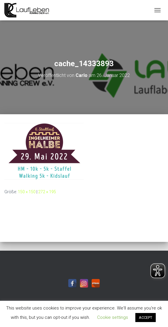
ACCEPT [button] (145, 317)
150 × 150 (27, 191)
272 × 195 (47, 191)
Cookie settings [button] (112, 317)
